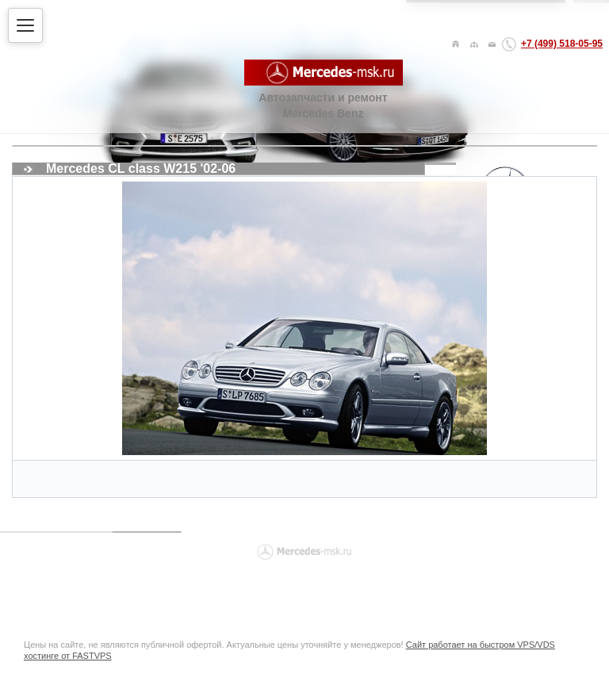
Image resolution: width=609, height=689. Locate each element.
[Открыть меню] (25, 25)
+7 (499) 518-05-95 (562, 43)
